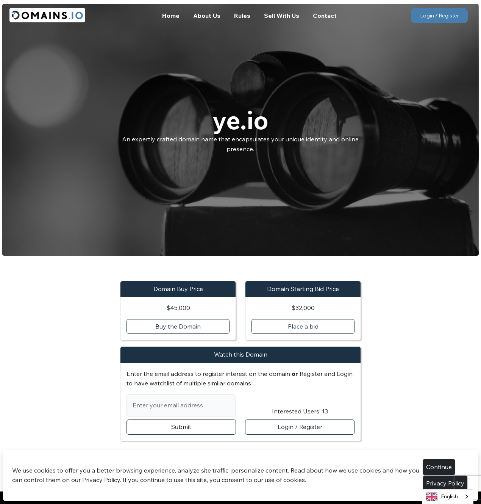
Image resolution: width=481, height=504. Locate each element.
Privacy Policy (445, 483)
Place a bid (303, 326)
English (442, 496)
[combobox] (447, 496)
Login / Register (439, 15)
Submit (181, 426)
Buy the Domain (178, 326)
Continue (439, 467)
